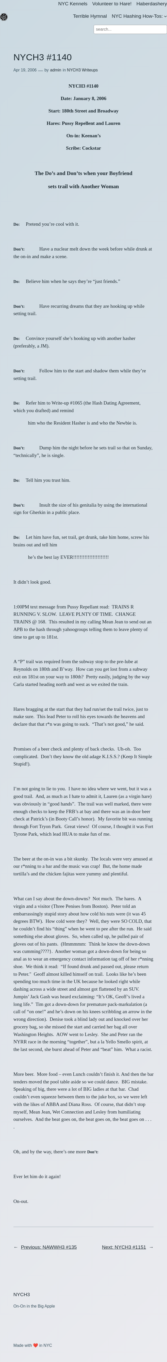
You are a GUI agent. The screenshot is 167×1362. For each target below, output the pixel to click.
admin (55, 70)
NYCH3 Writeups (82, 70)
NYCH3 (21, 1294)
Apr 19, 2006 (25, 70)
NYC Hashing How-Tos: (137, 16)
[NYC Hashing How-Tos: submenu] (165, 16)
